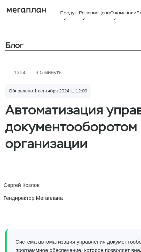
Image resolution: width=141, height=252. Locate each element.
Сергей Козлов (21, 185)
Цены (104, 13)
